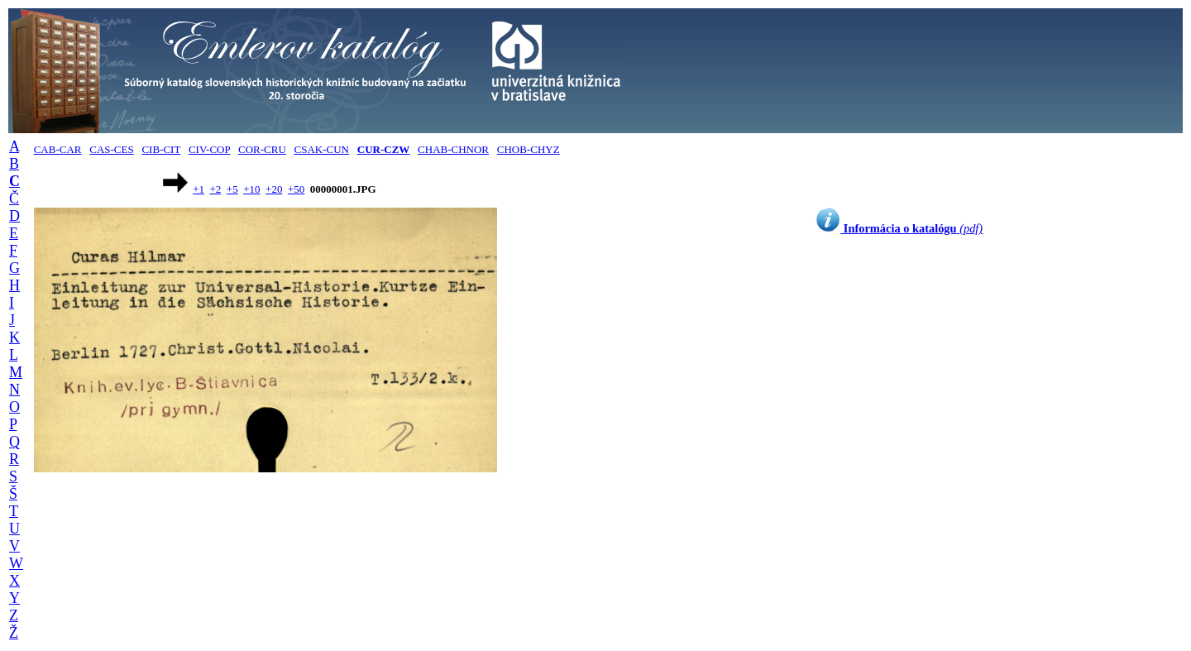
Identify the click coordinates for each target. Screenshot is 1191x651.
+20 (273, 189)
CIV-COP (209, 149)
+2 (216, 189)
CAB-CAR (58, 149)
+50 (296, 189)
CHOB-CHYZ (528, 149)
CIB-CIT (160, 149)
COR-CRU (262, 149)
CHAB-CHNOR (453, 149)
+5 (232, 189)
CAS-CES (111, 149)
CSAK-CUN (321, 149)
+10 (251, 189)
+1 (198, 189)
